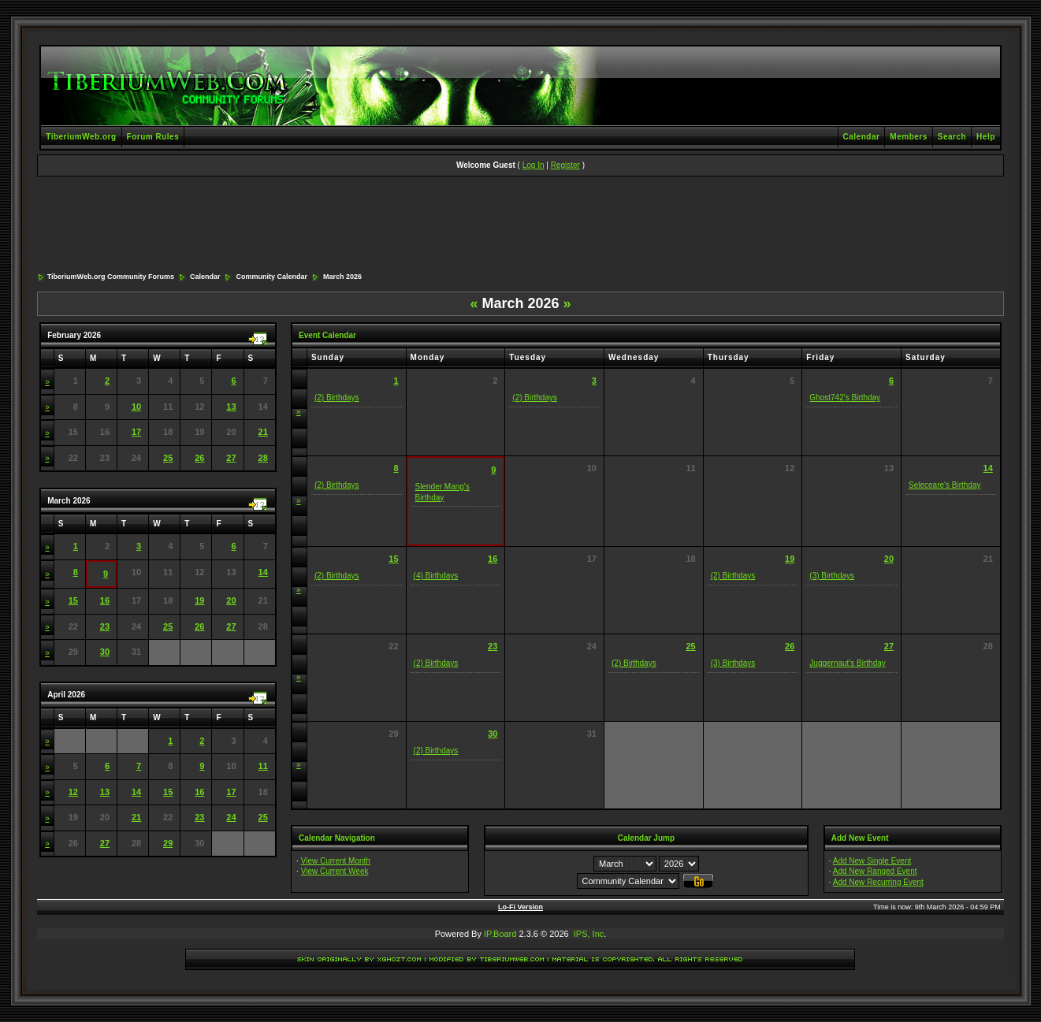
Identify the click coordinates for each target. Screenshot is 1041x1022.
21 (263, 432)
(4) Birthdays (436, 575)
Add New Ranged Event (875, 871)
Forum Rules (153, 136)
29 (168, 843)
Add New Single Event (872, 861)
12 (73, 792)
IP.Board (500, 933)
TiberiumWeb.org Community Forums (110, 277)
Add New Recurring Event (878, 882)
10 (136, 406)
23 (105, 626)
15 (73, 600)
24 (231, 817)
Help (985, 136)
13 (231, 406)
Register (565, 165)
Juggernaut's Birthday (847, 663)
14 (263, 572)
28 (263, 458)
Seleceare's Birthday (944, 485)
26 (199, 458)
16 (105, 600)
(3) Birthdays (831, 575)
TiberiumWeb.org (81, 136)
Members (908, 136)
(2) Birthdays (336, 397)
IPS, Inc (589, 933)
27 (231, 458)
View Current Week (335, 871)
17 (136, 432)
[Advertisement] (520, 225)
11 (263, 766)
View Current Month (335, 861)
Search (952, 136)
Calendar (861, 136)
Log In (533, 165)
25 (168, 458)
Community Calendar (271, 277)
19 (199, 600)
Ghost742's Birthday (844, 397)
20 (231, 600)
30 (105, 651)
